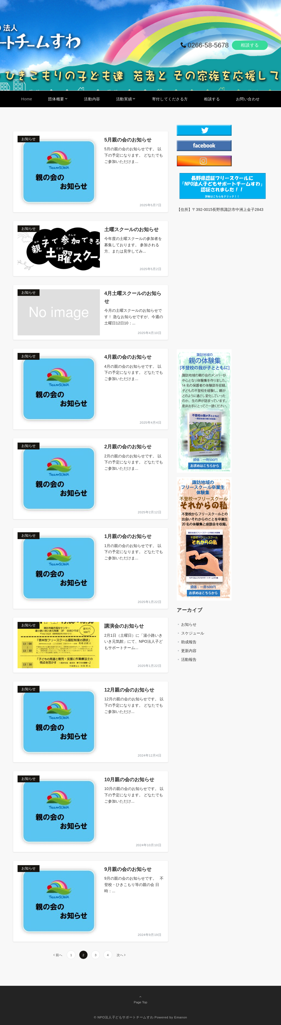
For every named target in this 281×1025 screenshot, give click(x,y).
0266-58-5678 (208, 45)
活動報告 (188, 659)
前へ (59, 955)
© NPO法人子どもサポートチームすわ (123, 1017)
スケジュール (192, 633)
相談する (250, 45)
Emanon (180, 1017)
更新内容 (188, 651)
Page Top (140, 999)
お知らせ (188, 624)
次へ (120, 955)
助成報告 (188, 642)
